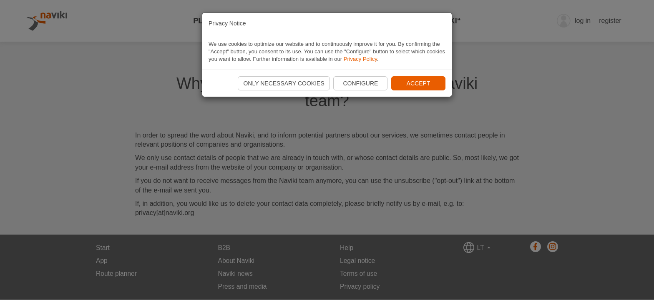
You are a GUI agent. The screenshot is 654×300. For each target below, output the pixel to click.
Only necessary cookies (283, 83)
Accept (418, 83)
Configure (360, 83)
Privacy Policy (360, 59)
